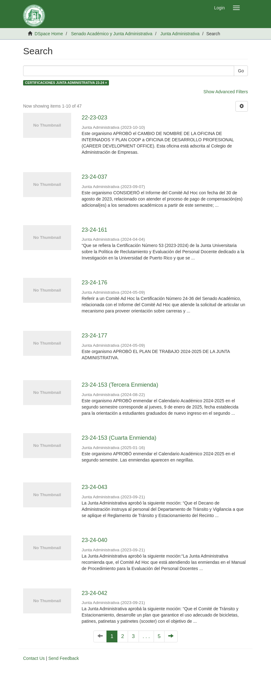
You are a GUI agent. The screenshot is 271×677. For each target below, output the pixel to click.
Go (241, 70)
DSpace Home (49, 33)
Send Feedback (63, 658)
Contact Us (34, 658)
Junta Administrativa (180, 33)
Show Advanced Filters (226, 91)
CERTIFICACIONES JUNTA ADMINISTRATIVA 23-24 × (66, 83)
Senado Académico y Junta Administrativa (111, 33)
